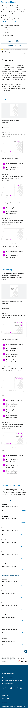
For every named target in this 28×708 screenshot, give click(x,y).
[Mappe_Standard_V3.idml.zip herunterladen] (24, 558)
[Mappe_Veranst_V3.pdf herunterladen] (24, 645)
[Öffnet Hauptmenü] (25, 53)
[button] (14, 30)
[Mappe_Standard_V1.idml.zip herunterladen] (24, 510)
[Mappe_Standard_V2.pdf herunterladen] (24, 546)
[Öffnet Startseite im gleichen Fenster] (5, 53)
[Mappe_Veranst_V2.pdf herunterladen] (24, 621)
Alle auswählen (14, 41)
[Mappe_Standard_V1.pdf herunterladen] (24, 522)
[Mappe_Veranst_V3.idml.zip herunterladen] (24, 633)
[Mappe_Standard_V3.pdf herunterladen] (24, 570)
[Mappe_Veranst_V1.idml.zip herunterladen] (24, 585)
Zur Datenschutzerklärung (10, 22)
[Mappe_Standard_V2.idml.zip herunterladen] (24, 534)
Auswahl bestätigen (14, 45)
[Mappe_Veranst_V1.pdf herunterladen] (24, 597)
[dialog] (14, 24)
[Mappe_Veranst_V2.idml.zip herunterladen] (24, 609)
